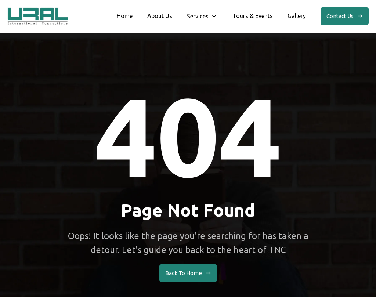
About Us (159, 15)
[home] (37, 16)
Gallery (297, 15)
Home (125, 15)
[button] (202, 16)
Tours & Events (252, 15)
